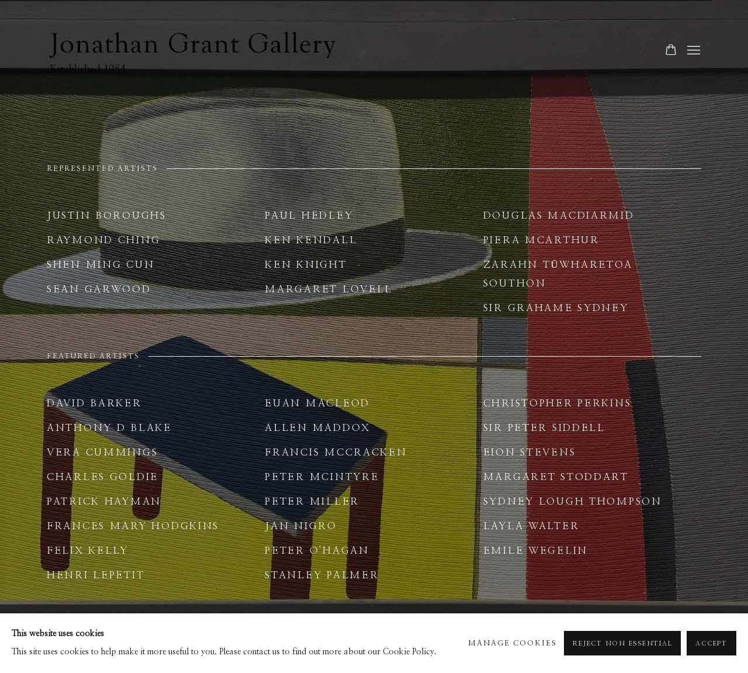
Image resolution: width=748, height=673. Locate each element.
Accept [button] (711, 643)
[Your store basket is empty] (671, 51)
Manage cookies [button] (512, 643)
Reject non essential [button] (622, 643)
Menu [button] (692, 51)
